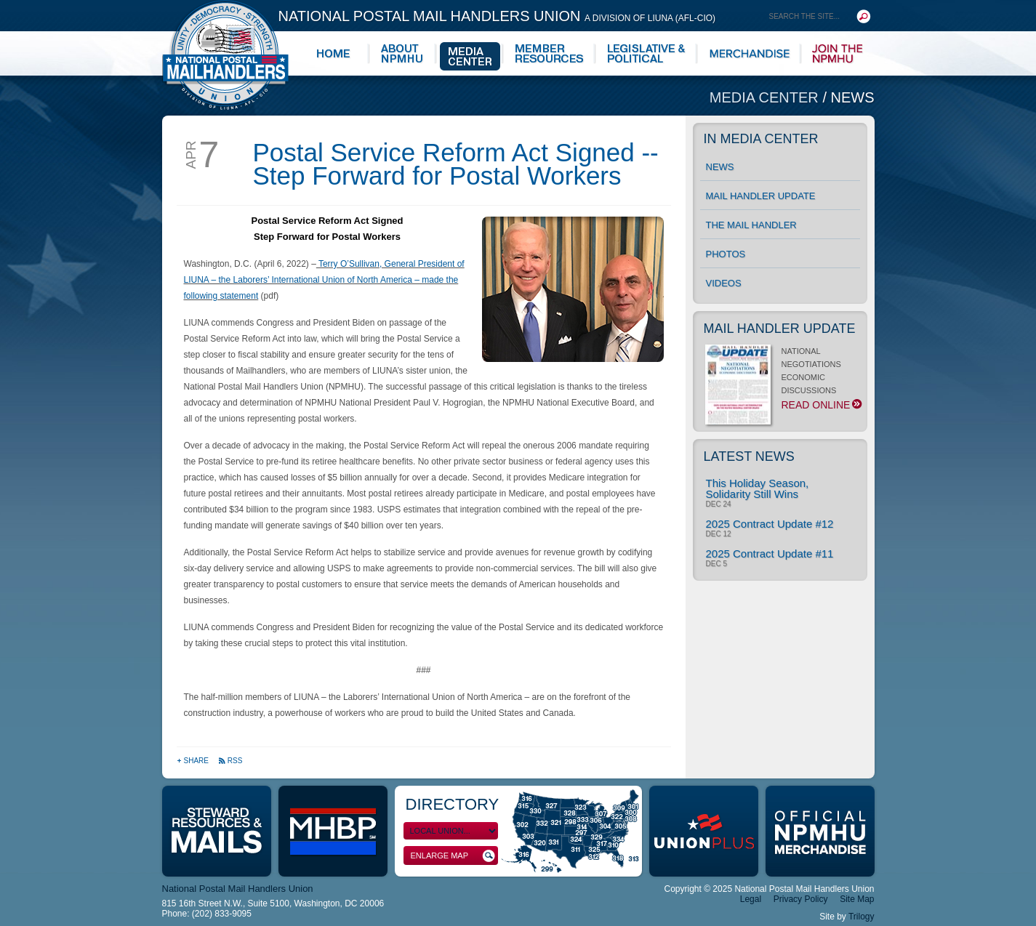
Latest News (749, 456)
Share (194, 761)
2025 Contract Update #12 (770, 524)
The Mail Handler (751, 225)
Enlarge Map (453, 856)
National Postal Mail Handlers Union (497, 16)
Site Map (857, 899)
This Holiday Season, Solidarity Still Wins (757, 488)
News (853, 97)
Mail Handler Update (761, 195)
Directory (452, 804)
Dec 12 (718, 534)
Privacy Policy (801, 899)
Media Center (766, 97)
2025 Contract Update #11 (770, 553)
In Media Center (761, 139)
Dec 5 (716, 564)
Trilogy (861, 916)
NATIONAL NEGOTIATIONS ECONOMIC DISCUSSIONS (782, 382)
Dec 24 (718, 504)
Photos (726, 254)
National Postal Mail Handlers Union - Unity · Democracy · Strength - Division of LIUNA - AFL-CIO (225, 55)
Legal (750, 899)
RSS (230, 761)
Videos (724, 283)
